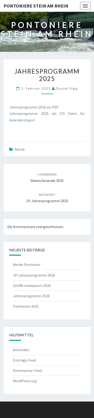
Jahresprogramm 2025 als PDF (34, 107)
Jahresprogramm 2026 (31, 295)
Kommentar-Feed (27, 370)
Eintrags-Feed (24, 360)
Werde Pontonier (27, 264)
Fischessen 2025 (26, 306)
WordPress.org (25, 380)
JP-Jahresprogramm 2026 (34, 275)
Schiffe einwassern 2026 (32, 285)
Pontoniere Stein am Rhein (36, 6)
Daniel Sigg (67, 88)
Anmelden (21, 349)
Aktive (20, 149)
